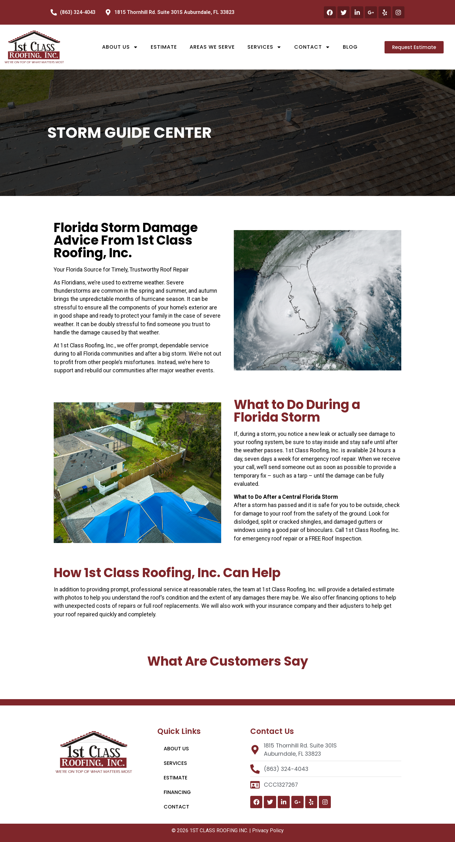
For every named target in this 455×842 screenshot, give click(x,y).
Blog (350, 47)
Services (264, 47)
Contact (312, 47)
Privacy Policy (268, 830)
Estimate (164, 47)
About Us (120, 47)
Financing (177, 792)
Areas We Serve (212, 47)
